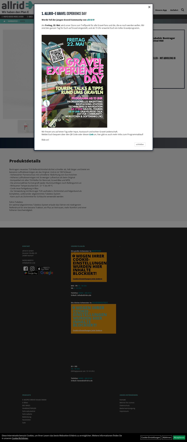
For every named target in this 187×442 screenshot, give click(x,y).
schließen (140, 144)
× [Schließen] (149, 7)
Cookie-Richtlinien (20, 438)
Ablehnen (167, 437)
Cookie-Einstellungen (150, 437)
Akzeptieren (179, 437)
